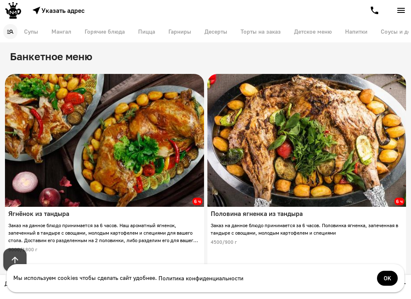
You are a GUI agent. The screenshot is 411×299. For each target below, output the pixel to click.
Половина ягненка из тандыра (257, 213)
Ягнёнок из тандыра (38, 213)
